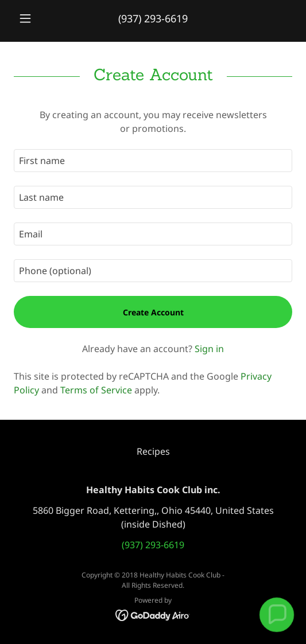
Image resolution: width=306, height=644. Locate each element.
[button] (35, 18)
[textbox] (153, 160)
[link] (153, 614)
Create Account (153, 312)
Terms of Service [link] (96, 390)
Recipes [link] (153, 451)
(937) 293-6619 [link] (153, 18)
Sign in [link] (209, 348)
